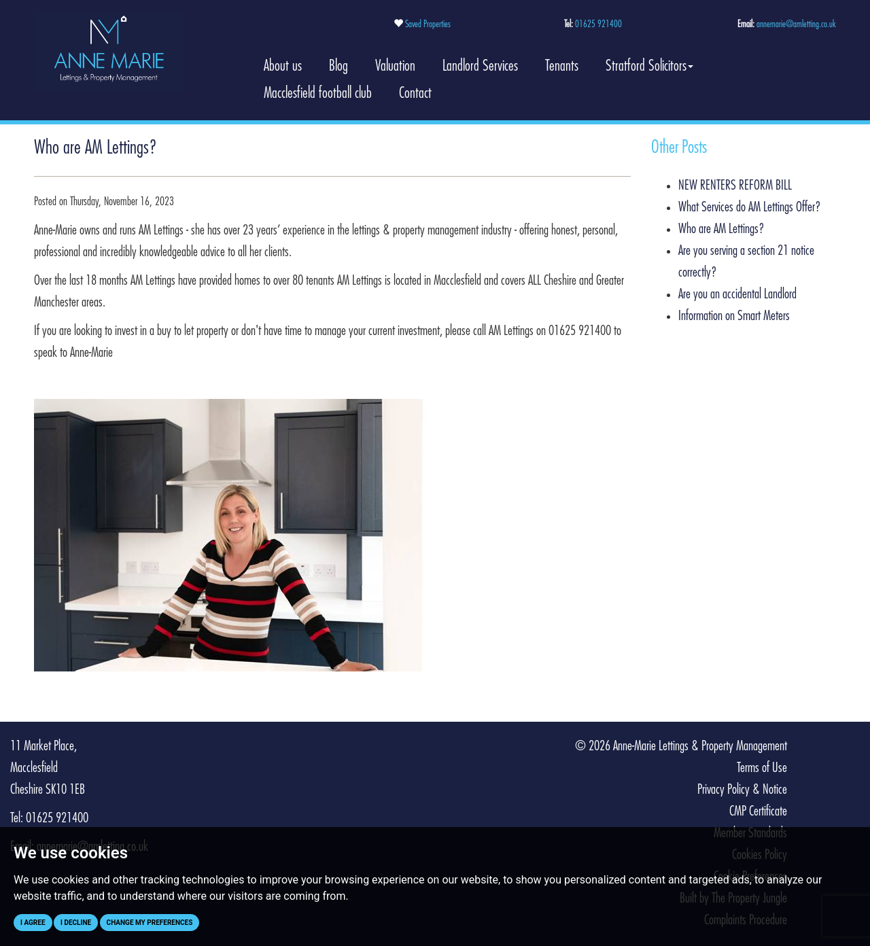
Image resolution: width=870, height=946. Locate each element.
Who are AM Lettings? (721, 229)
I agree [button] (33, 922)
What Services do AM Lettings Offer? (749, 207)
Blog (338, 65)
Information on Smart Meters (734, 316)
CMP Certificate (758, 811)
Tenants (561, 65)
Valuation (395, 65)
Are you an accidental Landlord (737, 294)
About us (283, 65)
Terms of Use (762, 768)
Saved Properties (428, 24)
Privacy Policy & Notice (742, 789)
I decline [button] (75, 922)
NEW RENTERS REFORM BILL (735, 185)
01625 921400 (598, 24)
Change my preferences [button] (150, 922)
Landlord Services (480, 65)
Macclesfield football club (318, 93)
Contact (415, 93)
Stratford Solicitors (649, 65)
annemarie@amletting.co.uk (796, 24)
